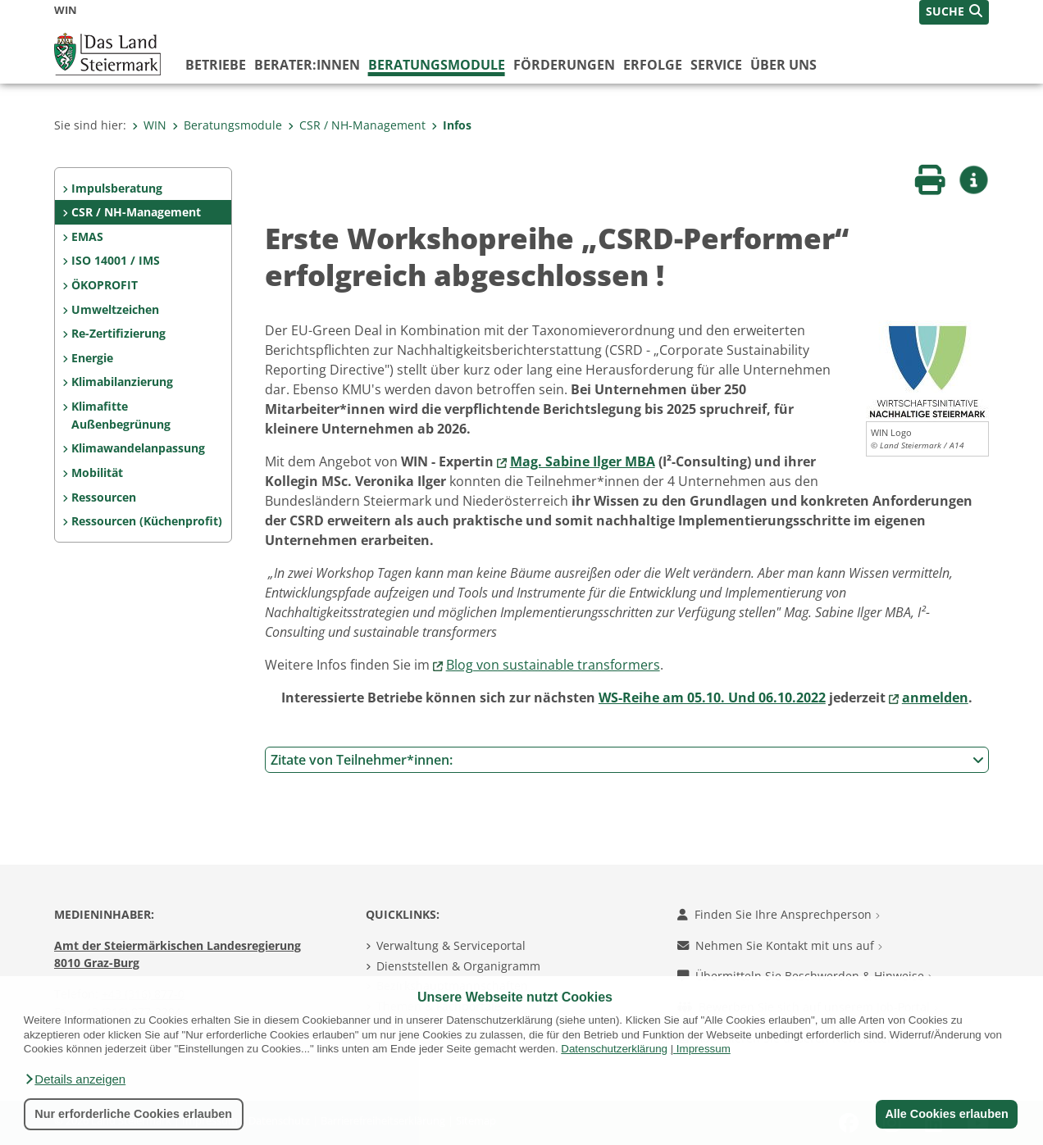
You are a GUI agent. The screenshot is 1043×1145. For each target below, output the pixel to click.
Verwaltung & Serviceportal (451, 945)
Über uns (783, 65)
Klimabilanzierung (122, 381)
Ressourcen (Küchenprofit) (146, 521)
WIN (149, 125)
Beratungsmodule (436, 65)
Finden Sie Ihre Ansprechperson (778, 914)
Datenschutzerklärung (614, 1049)
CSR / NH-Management (357, 125)
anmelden (935, 697)
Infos (451, 125)
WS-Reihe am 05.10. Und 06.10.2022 (712, 697)
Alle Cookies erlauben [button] (946, 1113)
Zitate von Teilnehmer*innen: (627, 760)
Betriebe (215, 65)
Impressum (703, 1049)
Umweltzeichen (115, 309)
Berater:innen (307, 65)
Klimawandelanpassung (138, 448)
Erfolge (652, 65)
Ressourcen (103, 497)
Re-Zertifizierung (118, 333)
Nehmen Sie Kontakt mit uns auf (779, 945)
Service (716, 65)
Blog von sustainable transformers (553, 665)
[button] (74, 1079)
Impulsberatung (116, 188)
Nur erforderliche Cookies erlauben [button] (133, 1113)
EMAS (87, 236)
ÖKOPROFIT (104, 285)
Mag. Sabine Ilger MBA (582, 461)
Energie (92, 358)
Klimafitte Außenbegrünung (121, 415)
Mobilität (97, 472)
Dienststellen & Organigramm (458, 966)
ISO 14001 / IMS (115, 260)
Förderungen (564, 65)
